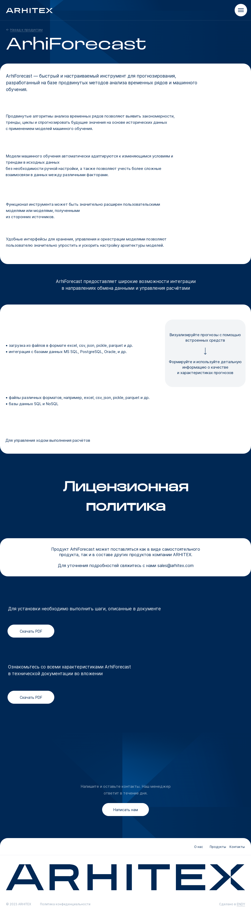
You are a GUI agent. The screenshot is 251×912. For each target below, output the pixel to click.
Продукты (218, 847)
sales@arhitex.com (175, 565)
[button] (125, 809)
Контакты (237, 847)
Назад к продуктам (26, 29)
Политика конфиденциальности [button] (65, 904)
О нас (198, 847)
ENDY (241, 904)
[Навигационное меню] (241, 10)
